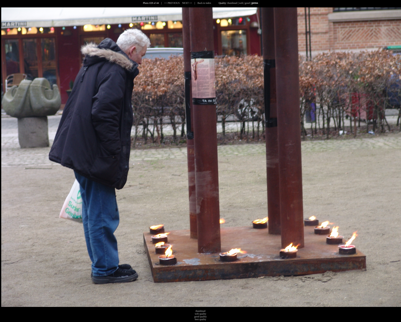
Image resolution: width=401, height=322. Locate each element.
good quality (200, 316)
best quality (200, 319)
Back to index (204, 3)
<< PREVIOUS (172, 3)
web (241, 3)
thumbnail (232, 3)
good (247, 3)
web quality (200, 313)
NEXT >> (187, 3)
